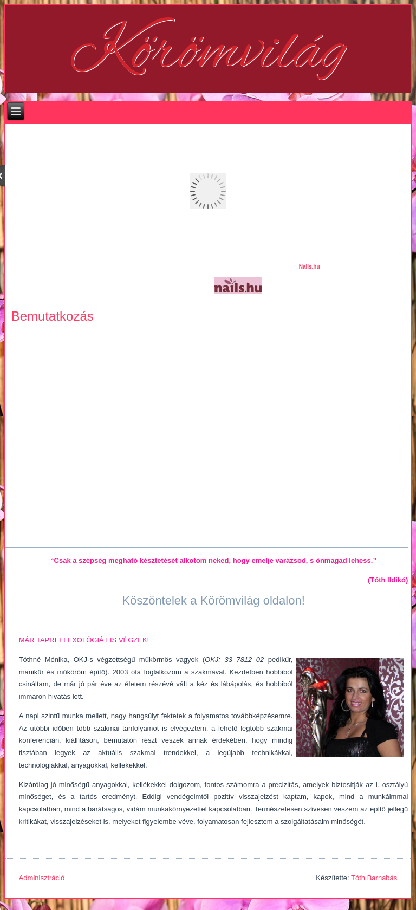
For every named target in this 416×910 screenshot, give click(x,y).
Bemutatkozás (52, 316)
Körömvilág (208, 52)
